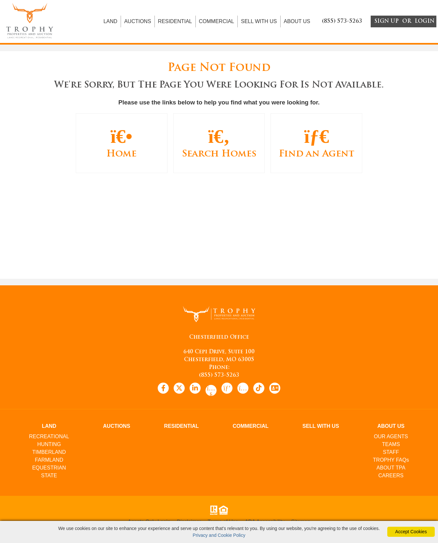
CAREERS (391, 476)
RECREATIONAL (49, 437)
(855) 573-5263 (219, 376)
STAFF (391, 453)
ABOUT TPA (391, 468)
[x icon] (179, 389)
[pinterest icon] (226, 389)
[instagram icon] (242, 389)
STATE (49, 476)
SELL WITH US (259, 22)
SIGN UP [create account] (386, 22)
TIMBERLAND (49, 453)
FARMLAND (49, 461)
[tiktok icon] (258, 389)
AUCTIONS (137, 22)
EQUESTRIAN (49, 468)
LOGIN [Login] (424, 22)
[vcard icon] (274, 389)
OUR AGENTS (391, 437)
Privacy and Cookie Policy (219, 535)
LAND (110, 22)
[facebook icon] (163, 389)
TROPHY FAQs (391, 461)
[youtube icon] (211, 391)
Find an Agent (316, 144)
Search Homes (219, 144)
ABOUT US (297, 22)
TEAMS (391, 445)
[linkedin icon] (195, 389)
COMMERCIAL (216, 22)
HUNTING (49, 445)
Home (122, 144)
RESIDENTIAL (175, 22)
